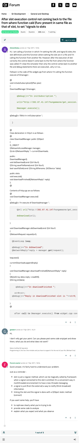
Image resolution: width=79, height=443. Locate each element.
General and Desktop (10, 32)
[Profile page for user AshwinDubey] (5, 50)
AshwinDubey (15, 48)
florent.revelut (15, 363)
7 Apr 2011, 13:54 (33, 48)
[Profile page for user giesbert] (5, 331)
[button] (3, 439)
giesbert (13, 329)
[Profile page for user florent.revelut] (5, 365)
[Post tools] (75, 322)
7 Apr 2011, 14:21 (29, 329)
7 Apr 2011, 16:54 (34, 363)
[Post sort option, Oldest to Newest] (5, 39)
